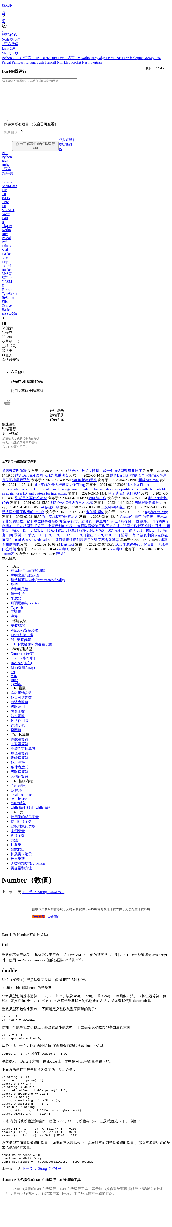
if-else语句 (19, 796)
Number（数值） (23, 663)
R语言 (70, 58)
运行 (7, 334)
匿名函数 (18, 721)
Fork (7, 344)
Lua (158, 58)
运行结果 (57, 417)
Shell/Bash (9, 193)
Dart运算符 (20, 744)
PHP (36, 58)
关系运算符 (19, 754)
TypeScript (9, 300)
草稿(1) (18, 379)
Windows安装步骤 (24, 640)
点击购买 (38, 926)
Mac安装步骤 (21, 649)
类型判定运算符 (23, 758)
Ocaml (6, 272)
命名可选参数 (21, 703)
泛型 (14, 594)
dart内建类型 (22, 659)
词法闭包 (18, 735)
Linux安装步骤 (22, 645)
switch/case (19, 809)
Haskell (51, 62)
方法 (14, 850)
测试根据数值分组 (148, 512)
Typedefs (17, 617)
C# (78, 58)
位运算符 (18, 772)
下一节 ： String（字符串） (43, 902)
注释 (14, 626)
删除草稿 (36, 397)
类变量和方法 (21, 878)
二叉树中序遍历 (113, 517)
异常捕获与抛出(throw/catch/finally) (38, 590)
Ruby (95, 58)
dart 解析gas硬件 (84, 490)
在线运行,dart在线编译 (28, 580)
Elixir (6, 308)
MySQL (7, 280)
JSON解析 (66, 151)
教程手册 (57, 421)
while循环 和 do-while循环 (31, 817)
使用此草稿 (19, 397)
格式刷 (9, 352)
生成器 (16, 608)
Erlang (31, 62)
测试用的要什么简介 (31, 508)
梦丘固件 (54, 926)
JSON (6, 205)
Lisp (67, 62)
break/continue (21, 805)
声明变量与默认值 (25, 585)
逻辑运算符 (19, 768)
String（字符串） (24, 668)
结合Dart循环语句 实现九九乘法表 (41, 485)
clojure (138, 58)
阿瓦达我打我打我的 (124, 503)
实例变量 (18, 841)
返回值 (16, 740)
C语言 (6, 176)
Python (7, 58)
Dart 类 (17, 822)
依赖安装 (11, 366)
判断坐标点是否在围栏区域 (71, 512)
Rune (14, 690)
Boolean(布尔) (21, 673)
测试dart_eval (148, 490)
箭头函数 (18, 726)
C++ (16, 58)
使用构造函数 (21, 831)
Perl (15, 62)
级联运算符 (19, 782)
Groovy (149, 58)
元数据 (16, 622)
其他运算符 (19, 786)
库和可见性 (19, 599)
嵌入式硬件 (67, 146)
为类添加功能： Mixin (28, 873)
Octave (7, 312)
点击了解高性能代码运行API (35, 153)
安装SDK (18, 636)
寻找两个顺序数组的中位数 (23, 522)
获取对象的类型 (23, 836)
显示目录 (9, 568)
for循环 (16, 800)
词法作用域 (19, 730)
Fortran (96, 62)
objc (102, 58)
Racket (76, 62)
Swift (128, 58)
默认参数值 (19, 712)
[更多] (60, 564)
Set (13, 682)
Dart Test (67, 554)
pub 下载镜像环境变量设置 (31, 654)
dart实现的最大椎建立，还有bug (60, 495)
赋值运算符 (19, 763)
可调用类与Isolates (25, 613)
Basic (6, 316)
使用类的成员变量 (25, 827)
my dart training (156, 522)
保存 (7, 339)
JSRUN (7, 5)
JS (60, 155)
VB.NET (117, 58)
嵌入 (7, 362)
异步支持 (18, 604)
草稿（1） (11, 348)
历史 (7, 357)
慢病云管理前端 (14, 481)
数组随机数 (97, 508)
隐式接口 (18, 859)
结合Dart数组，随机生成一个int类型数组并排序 (105, 481)
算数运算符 (19, 749)
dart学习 (63, 559)
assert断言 (18, 813)
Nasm (86, 62)
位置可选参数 (21, 707)
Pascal (7, 62)
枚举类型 (18, 869)
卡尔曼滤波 (95, 522)
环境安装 (19, 631)
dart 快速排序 (49, 517)
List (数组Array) (23, 677)
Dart (61, 58)
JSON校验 (9, 320)
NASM (7, 288)
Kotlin (86, 58)
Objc (5, 209)
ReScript (8, 304)
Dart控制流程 (22, 791)
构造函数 (18, 845)
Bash (22, 62)
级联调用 (18, 717)
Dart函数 (19, 698)
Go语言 (26, 58)
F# (108, 58)
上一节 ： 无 (11, 902)
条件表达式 (19, 777)
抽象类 (16, 855)
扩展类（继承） (23, 864)
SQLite (45, 58)
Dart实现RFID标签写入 (60, 526)
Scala (41, 62)
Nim (60, 62)
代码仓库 (57, 426)
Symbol (16, 694)
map (14, 686)
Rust (54, 58)
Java (5, 167)
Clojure (7, 232)
